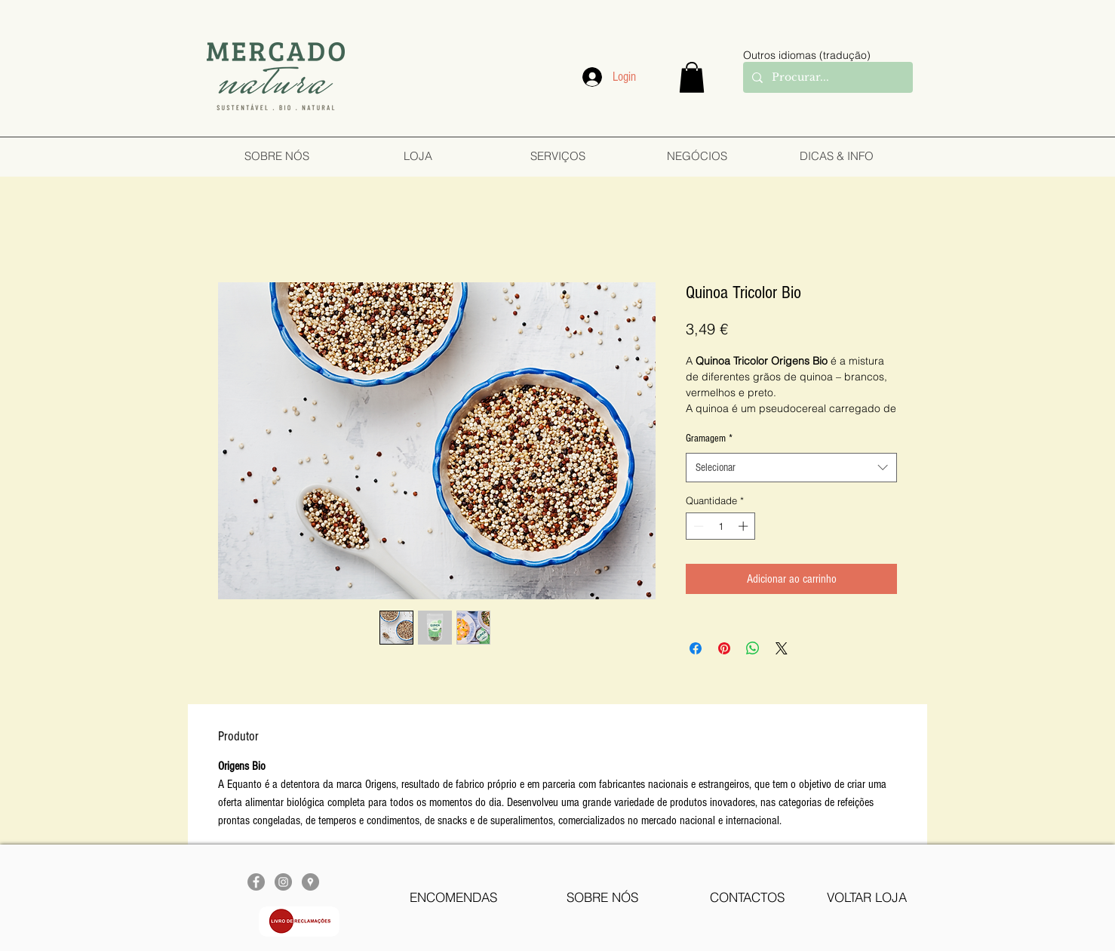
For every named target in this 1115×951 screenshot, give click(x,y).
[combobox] (791, 467)
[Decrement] (697, 526)
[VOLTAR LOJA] (866, 897)
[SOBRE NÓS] (602, 897)
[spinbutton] (721, 526)
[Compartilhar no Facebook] (696, 648)
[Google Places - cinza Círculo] (310, 882)
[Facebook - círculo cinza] (256, 882)
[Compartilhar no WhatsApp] (753, 648)
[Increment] (745, 526)
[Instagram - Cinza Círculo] (283, 882)
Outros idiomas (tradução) (807, 55)
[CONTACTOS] (747, 897)
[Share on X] (782, 648)
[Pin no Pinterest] (724, 648)
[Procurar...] (826, 77)
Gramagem (709, 438)
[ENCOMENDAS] (453, 897)
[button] (692, 77)
